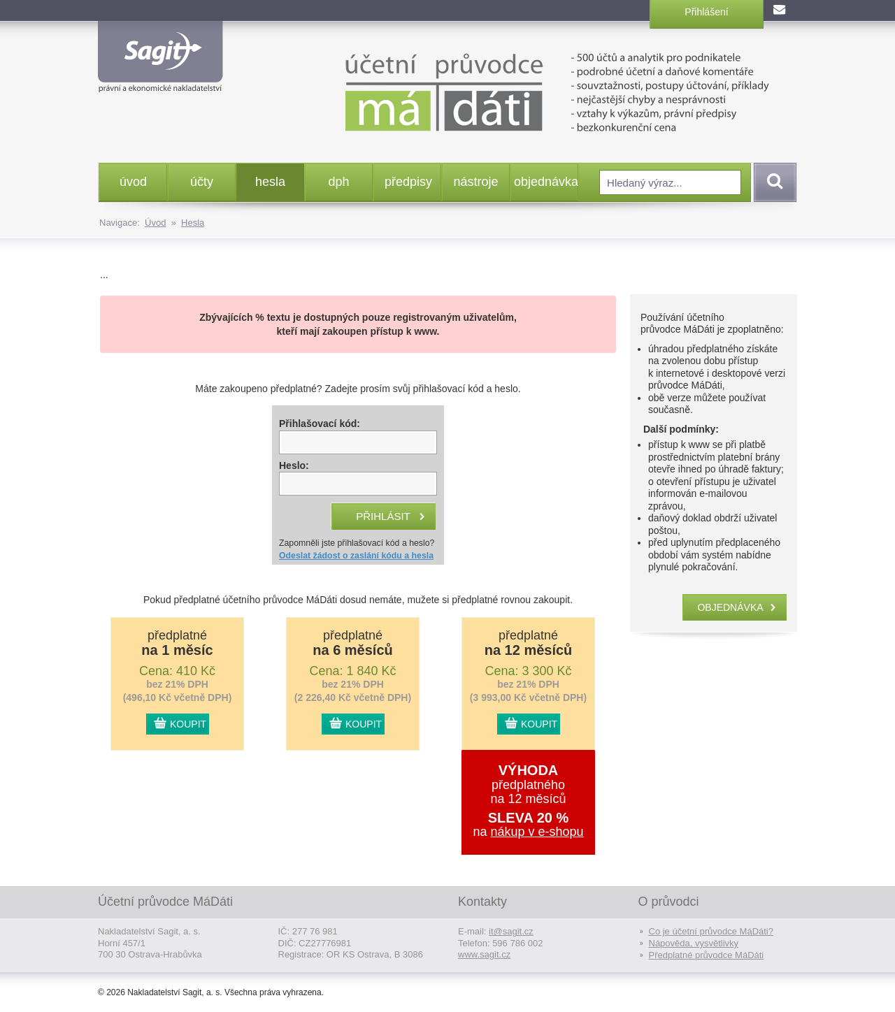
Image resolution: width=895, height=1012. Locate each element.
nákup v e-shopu (536, 832)
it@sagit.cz (511, 931)
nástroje (475, 182)
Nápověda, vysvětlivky (694, 943)
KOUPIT (188, 724)
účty (201, 182)
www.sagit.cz (484, 954)
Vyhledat (773, 182)
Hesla (192, 222)
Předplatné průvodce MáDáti (706, 955)
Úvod (155, 222)
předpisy (408, 182)
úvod (133, 182)
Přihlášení (706, 11)
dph (338, 182)
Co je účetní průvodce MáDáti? (711, 931)
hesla (270, 182)
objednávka (546, 182)
